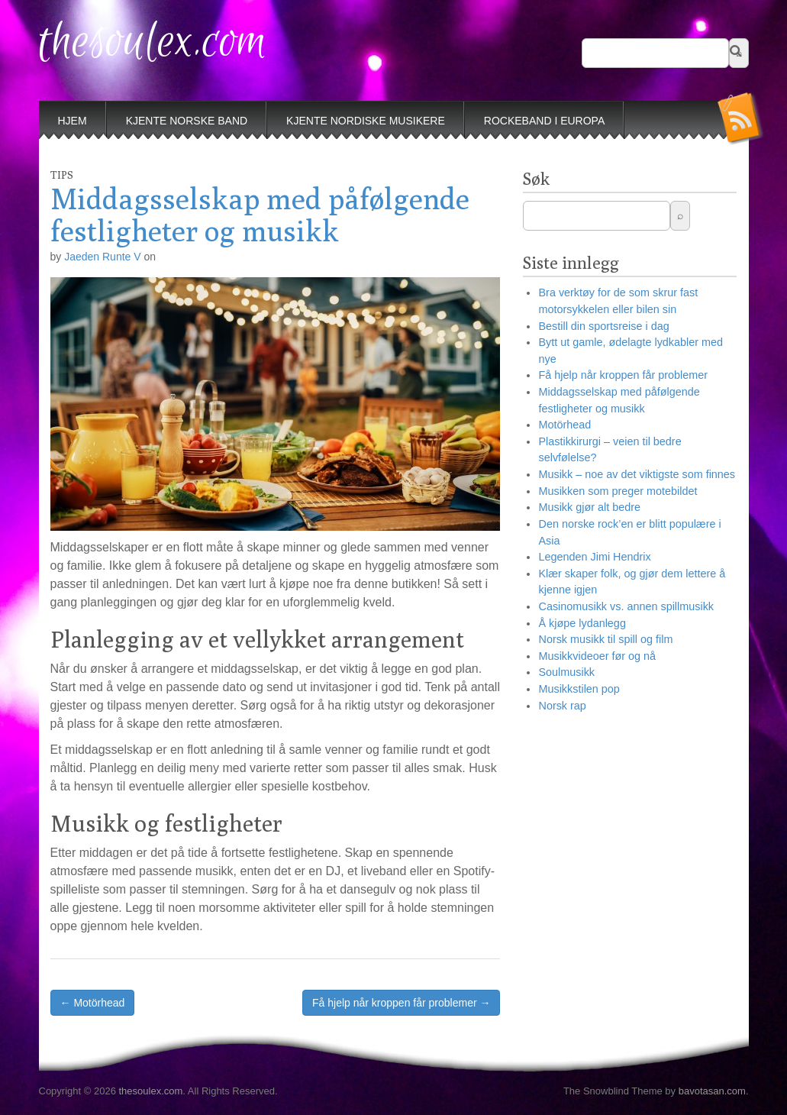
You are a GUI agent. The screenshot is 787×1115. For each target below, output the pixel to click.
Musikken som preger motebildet (617, 491)
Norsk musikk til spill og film (605, 639)
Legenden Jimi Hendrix (594, 557)
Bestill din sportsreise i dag (603, 326)
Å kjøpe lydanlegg (581, 623)
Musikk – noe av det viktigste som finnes (636, 474)
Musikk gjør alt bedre (589, 507)
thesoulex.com (153, 42)
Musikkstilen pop (578, 689)
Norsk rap (561, 706)
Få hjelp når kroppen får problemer (623, 375)
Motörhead (564, 425)
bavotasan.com (712, 1091)
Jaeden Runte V (102, 256)
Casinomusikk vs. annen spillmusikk (626, 606)
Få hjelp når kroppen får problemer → (401, 1003)
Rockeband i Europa (544, 121)
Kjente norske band (186, 121)
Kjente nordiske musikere (365, 121)
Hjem (72, 121)
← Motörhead (92, 1003)
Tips (61, 175)
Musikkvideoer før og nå (597, 656)
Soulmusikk (566, 672)
